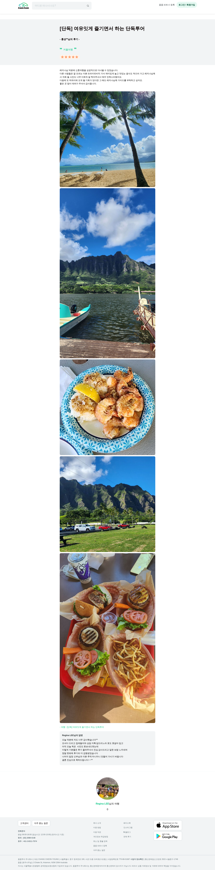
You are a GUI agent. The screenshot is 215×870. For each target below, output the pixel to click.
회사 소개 (97, 823)
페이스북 (127, 823)
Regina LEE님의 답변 (72, 735)
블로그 (127, 832)
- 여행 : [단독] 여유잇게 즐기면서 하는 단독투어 (82, 727)
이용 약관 (97, 832)
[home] (23, 6)
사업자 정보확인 (136, 859)
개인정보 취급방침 (100, 837)
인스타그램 (127, 827)
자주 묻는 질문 (99, 850)
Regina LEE (102, 803)
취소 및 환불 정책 (100, 841)
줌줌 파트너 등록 (167, 5)
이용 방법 (97, 827)
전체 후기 (127, 837)
